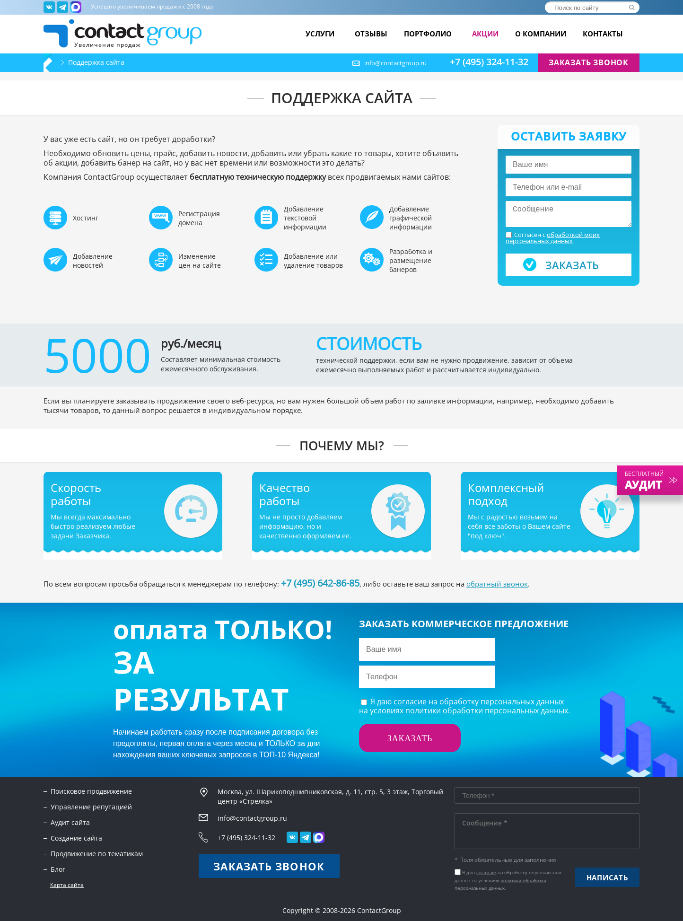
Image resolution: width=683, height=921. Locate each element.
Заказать (572, 265)
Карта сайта (67, 885)
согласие (410, 701)
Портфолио (429, 33)
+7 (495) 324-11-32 (489, 62)
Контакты (603, 33)
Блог (58, 869)
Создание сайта (76, 837)
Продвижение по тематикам (97, 853)
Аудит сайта (70, 822)
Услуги (322, 33)
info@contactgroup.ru (395, 63)
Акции (485, 33)
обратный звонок (497, 583)
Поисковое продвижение (91, 791)
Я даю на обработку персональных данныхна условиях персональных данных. (464, 706)
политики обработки (444, 710)
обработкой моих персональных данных (553, 237)
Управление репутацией (91, 806)
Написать (608, 877)
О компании (540, 33)
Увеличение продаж (107, 44)
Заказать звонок (589, 62)
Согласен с (553, 238)
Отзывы (371, 33)
